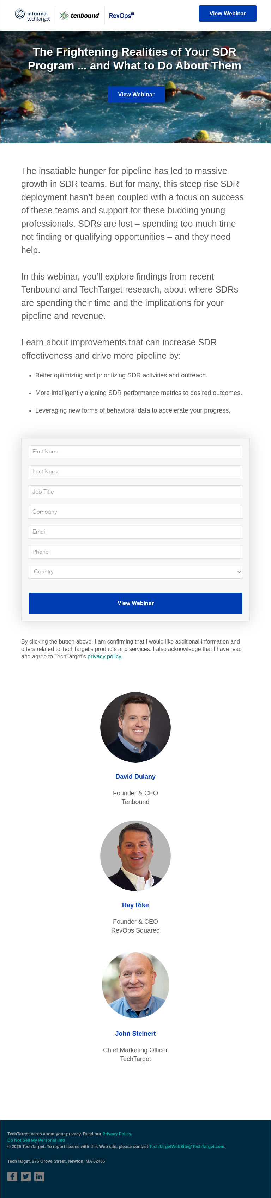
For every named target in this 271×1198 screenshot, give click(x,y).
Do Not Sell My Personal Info (36, 1140)
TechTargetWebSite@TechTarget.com (186, 1146)
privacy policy (104, 656)
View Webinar (228, 14)
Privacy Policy (116, 1133)
